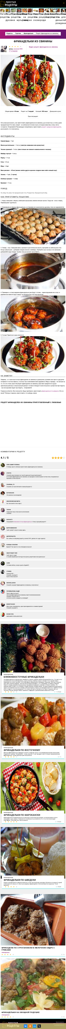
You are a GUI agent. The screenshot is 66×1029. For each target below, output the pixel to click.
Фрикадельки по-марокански (22, 815)
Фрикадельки (8, 674)
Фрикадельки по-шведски (20, 880)
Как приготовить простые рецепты (8, 4)
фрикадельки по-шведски (50, 391)
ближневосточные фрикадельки (22, 521)
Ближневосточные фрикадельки (24, 677)
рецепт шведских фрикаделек (51, 127)
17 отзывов (13, 51)
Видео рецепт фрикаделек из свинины (43, 47)
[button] (64, 3)
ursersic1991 (18, 49)
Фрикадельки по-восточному (22, 750)
